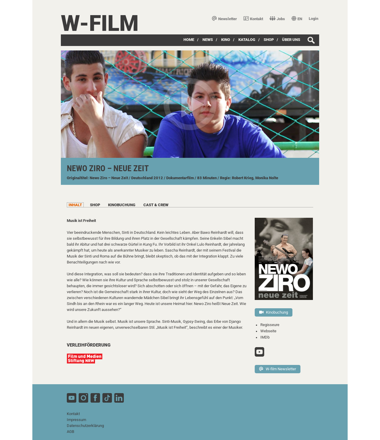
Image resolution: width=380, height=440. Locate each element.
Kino (225, 39)
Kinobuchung (273, 312)
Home (188, 39)
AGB (70, 431)
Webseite (268, 331)
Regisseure (269, 325)
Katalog (246, 39)
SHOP (269, 39)
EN (297, 19)
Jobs (277, 19)
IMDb (265, 337)
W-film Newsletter (277, 369)
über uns (291, 39)
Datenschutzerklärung (85, 425)
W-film (100, 23)
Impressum (76, 419)
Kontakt (253, 19)
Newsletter (224, 19)
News (207, 39)
